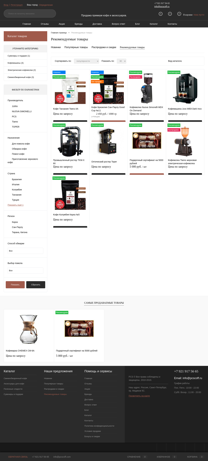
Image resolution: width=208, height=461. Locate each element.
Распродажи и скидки (104, 47)
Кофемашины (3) (16, 63)
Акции (62, 24)
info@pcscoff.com (62, 457)
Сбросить (35, 284)
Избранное (164, 457)
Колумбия (17, 189)
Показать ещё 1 (15, 205)
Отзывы (45, 24)
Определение (47, 5)
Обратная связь (16, 457)
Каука (15, 222)
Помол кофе (18, 154)
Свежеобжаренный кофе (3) (21, 77)
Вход (6, 5)
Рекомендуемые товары (132, 47)
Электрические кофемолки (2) (22, 70)
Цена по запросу (63, 115)
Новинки (56, 47)
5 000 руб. (147, 170)
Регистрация (17, 5)
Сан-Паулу (17, 227)
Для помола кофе (21, 143)
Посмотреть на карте (139, 396)
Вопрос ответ (118, 24)
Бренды (79, 24)
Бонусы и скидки (92, 436)
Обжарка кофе (19, 149)
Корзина (192, 457)
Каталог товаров (25, 36)
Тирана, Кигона (19, 232)
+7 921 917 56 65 (40, 457)
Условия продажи (93, 431)
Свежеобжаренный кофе (15, 378)
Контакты (172, 24)
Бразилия (17, 179)
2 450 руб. (108, 117)
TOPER (15, 127)
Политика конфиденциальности (99, 426)
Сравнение (134, 457)
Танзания (16, 194)
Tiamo (15, 121)
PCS (14, 116)
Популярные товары (76, 47)
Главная (27, 24)
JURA (15, 106)
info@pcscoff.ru (161, 6)
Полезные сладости (13, 389)
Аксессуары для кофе (14, 383)
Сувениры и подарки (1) (19, 56)
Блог (137, 24)
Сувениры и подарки (13, 394)
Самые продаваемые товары (104, 302)
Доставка (97, 24)
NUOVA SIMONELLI (22, 111)
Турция (15, 200)
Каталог (154, 24)
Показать (15, 284)
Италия (15, 184)
